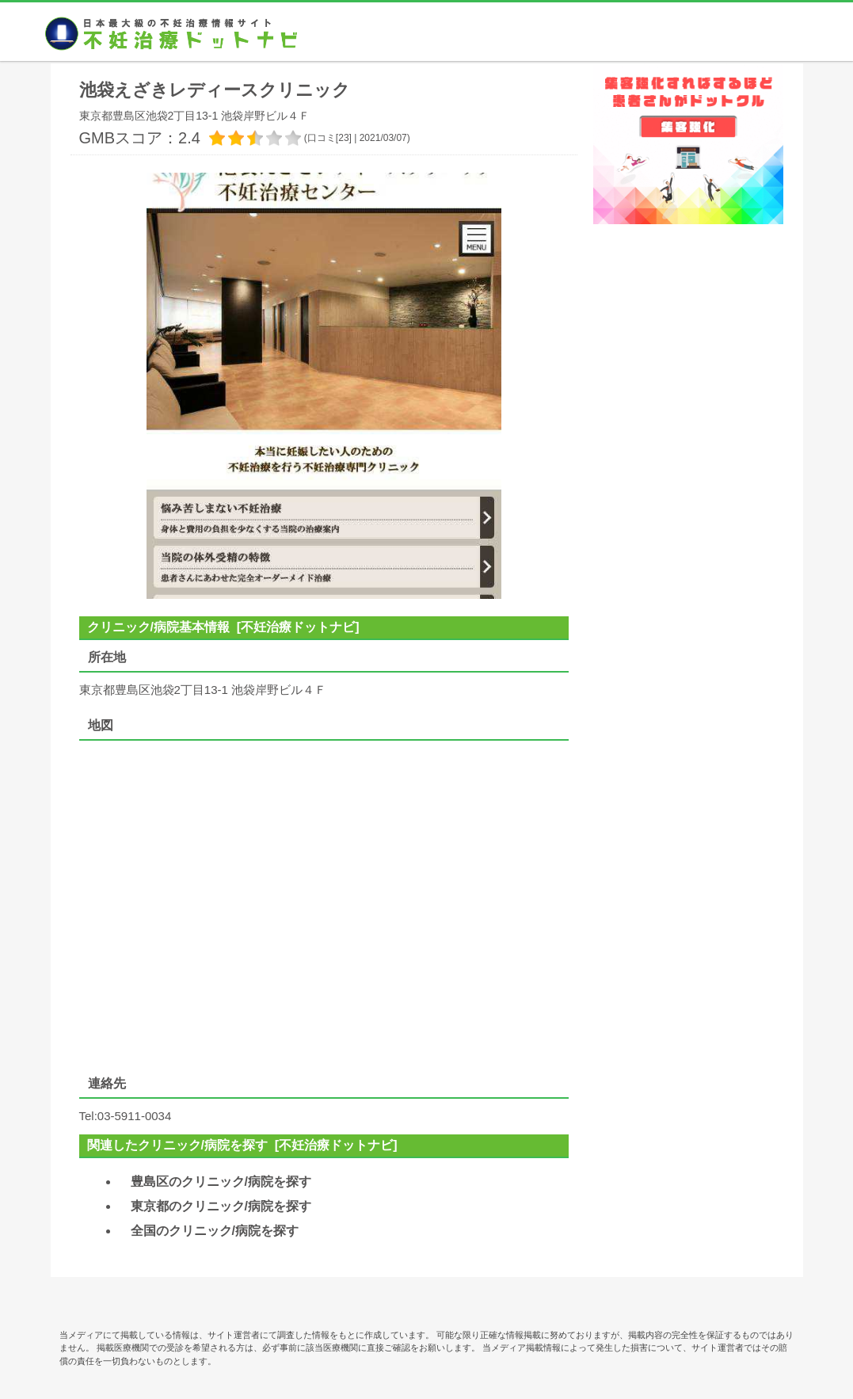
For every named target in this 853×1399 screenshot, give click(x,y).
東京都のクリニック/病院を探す (221, 1206)
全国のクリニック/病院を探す (215, 1230)
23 (343, 137)
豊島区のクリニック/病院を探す (221, 1181)
